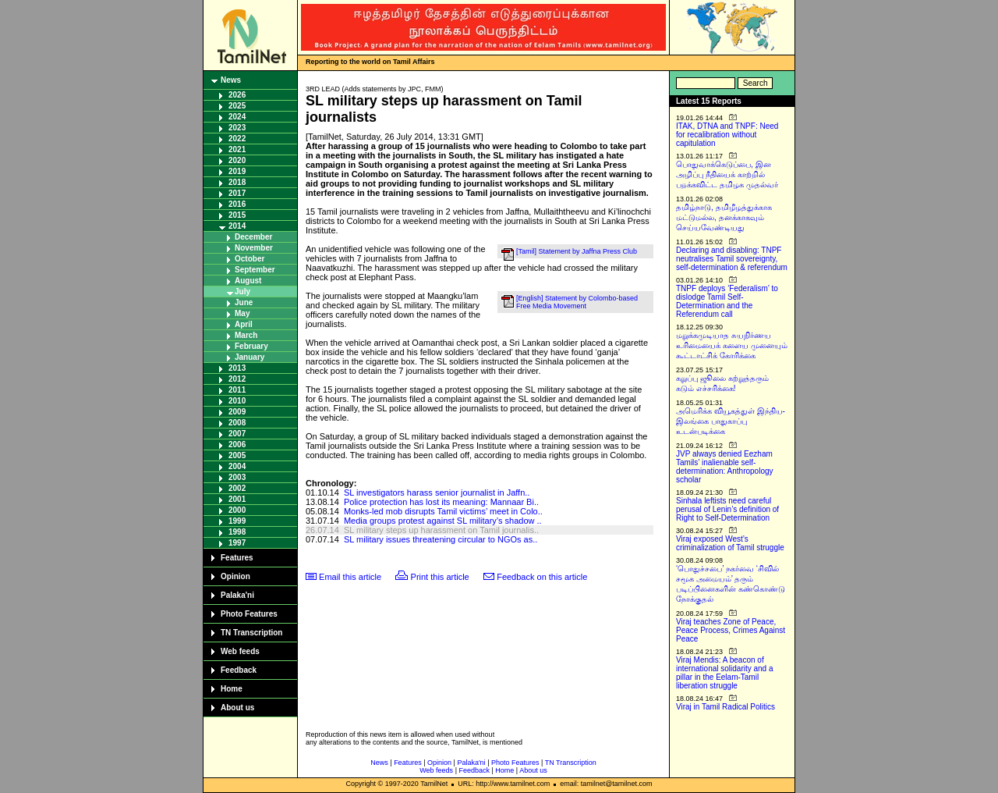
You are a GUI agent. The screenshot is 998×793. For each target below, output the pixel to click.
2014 (237, 226)
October (249, 258)
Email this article (350, 576)
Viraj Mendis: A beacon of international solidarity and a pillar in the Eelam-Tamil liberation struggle (724, 673)
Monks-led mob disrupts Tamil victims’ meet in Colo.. (443, 511)
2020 (237, 160)
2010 (237, 400)
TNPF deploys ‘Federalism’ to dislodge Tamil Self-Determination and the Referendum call (727, 301)
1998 (237, 532)
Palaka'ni (237, 595)
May (242, 313)
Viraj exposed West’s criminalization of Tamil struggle (730, 543)
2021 (237, 149)
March (246, 335)
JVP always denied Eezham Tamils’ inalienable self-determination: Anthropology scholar (724, 467)
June (244, 302)
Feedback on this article (542, 576)
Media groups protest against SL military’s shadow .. (443, 520)
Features (237, 557)
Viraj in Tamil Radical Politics (725, 706)
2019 (237, 171)
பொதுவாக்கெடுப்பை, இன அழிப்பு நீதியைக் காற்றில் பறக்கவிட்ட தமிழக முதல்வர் (727, 174)
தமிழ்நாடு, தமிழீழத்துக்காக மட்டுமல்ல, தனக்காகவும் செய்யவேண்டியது (724, 217)
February (251, 346)
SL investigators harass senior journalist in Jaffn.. (436, 492)
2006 (237, 444)
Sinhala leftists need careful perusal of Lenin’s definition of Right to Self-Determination (727, 509)
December (253, 237)
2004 (237, 466)
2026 (237, 95)
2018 (237, 182)
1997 (237, 543)
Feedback (239, 670)
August (248, 280)
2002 (237, 488)
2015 (237, 215)
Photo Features (249, 614)
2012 (237, 379)
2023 (237, 127)
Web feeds (240, 651)
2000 (237, 510)
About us (237, 707)
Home (231, 689)
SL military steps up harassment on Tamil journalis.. (441, 530)
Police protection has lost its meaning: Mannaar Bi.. (441, 502)
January (249, 357)
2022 (237, 138)
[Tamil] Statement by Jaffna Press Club (576, 251)
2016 (237, 204)
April (244, 324)
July (242, 291)
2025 (237, 105)
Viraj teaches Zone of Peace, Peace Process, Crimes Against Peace (730, 630)
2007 (237, 433)
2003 (237, 477)
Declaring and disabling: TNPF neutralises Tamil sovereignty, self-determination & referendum (731, 259)
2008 (237, 422)
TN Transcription (251, 632)
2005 (237, 455)
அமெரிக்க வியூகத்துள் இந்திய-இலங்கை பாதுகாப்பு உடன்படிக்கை (730, 421)
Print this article (440, 576)
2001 (237, 499)
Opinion (235, 576)
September (255, 269)
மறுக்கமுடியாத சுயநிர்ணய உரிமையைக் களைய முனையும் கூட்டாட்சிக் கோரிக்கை (731, 345)
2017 (237, 193)
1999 (237, 521)
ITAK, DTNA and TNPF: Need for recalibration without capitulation (727, 135)
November (254, 248)
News (231, 80)
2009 (237, 411)
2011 (237, 390)
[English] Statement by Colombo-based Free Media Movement (577, 302)
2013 (237, 368)
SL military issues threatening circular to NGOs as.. (440, 539)
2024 (237, 116)
